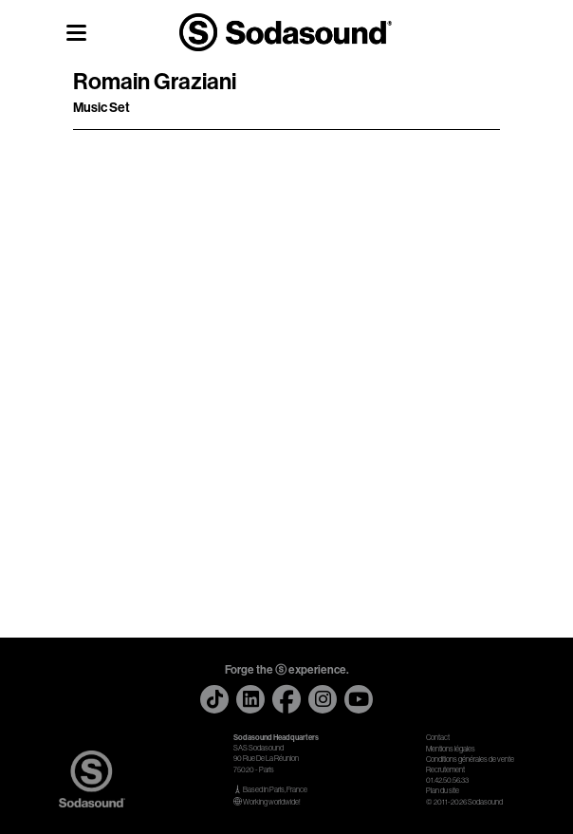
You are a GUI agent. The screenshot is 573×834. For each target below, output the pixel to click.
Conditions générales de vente (470, 759)
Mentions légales (450, 749)
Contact (438, 737)
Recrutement (445, 770)
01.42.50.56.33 (447, 780)
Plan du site (442, 791)
